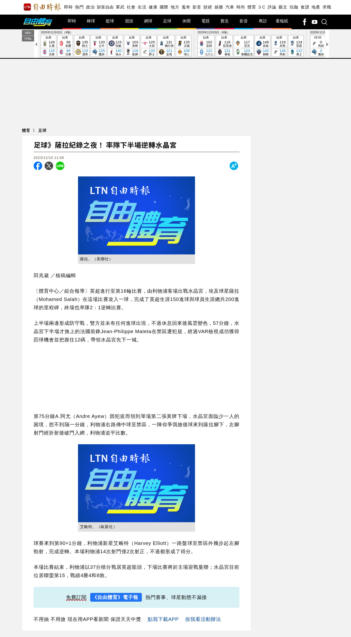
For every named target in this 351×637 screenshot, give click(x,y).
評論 (272, 7)
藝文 (283, 7)
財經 (208, 7)
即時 (68, 7)
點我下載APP (163, 619)
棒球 (91, 21)
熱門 (79, 7)
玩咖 (294, 7)
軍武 (120, 7)
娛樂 (218, 7)
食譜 (305, 7)
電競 (205, 21)
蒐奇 (186, 7)
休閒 (186, 21)
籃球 (110, 21)
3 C (261, 7)
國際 (164, 7)
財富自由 (105, 7)
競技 (129, 21)
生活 (142, 7)
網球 (148, 21)
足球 (167, 21)
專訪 (263, 21)
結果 (48, 46)
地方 (175, 7)
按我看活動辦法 (203, 619)
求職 (326, 7)
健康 (153, 7)
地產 (316, 7)
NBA (28, 33)
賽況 (224, 21)
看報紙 (282, 21)
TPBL (28, 38)
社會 (131, 7)
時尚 (240, 7)
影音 (197, 7)
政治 (90, 7)
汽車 (229, 7)
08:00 (318, 46)
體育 (251, 7)
